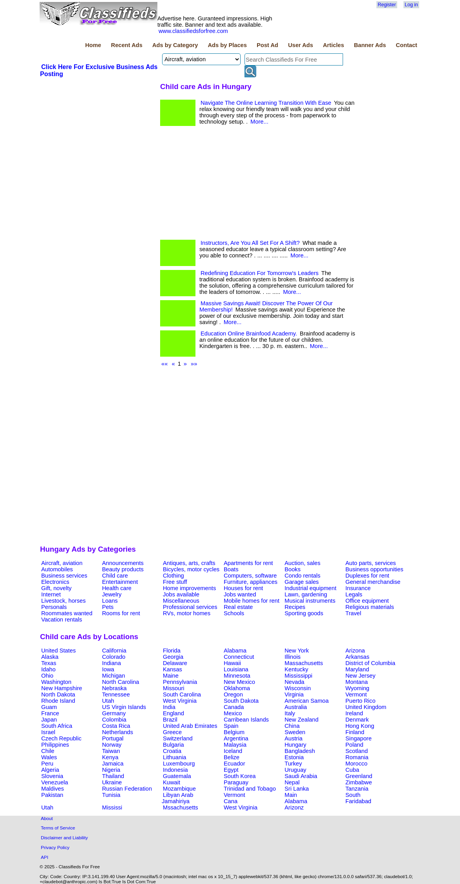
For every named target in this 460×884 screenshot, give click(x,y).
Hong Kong (359, 726)
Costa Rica (116, 726)
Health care (116, 588)
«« (164, 364)
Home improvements (189, 588)
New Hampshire (61, 688)
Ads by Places (227, 45)
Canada (234, 707)
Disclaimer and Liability (64, 837)
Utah (108, 701)
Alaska (49, 657)
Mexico (233, 713)
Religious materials (369, 607)
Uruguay (295, 770)
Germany (114, 713)
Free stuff (175, 582)
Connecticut (239, 657)
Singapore (358, 738)
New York (297, 650)
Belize (231, 757)
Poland (354, 745)
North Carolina (120, 682)
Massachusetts (304, 663)
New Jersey (360, 676)
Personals (54, 607)
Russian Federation (127, 789)
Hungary (295, 745)
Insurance (358, 588)
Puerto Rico (360, 701)
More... (259, 121)
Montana (356, 682)
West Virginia (180, 701)
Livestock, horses (63, 601)
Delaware (175, 663)
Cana (230, 801)
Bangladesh (300, 751)
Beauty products (123, 569)
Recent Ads (126, 45)
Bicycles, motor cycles (191, 569)
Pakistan (52, 795)
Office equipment (367, 601)
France (50, 713)
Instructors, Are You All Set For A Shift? (250, 243)
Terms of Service (58, 827)
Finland (354, 732)
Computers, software (250, 575)
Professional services (190, 607)
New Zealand (301, 719)
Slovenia (52, 776)
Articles (333, 45)
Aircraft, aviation (61, 563)
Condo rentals (302, 575)
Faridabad (358, 801)
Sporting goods (304, 613)
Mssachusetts (180, 807)
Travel (353, 613)
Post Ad (267, 45)
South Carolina (182, 694)
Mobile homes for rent (251, 601)
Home (93, 45)
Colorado (113, 657)
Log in (411, 4)
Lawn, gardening (306, 594)
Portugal (113, 738)
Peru (47, 763)
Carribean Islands (246, 719)
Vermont (356, 694)
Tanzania (357, 789)
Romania (357, 757)
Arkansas (357, 657)
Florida (172, 650)
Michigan (113, 676)
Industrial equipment (310, 588)
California (114, 650)
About (47, 818)
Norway (112, 745)
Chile (47, 751)
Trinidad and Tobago (250, 789)
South (352, 795)
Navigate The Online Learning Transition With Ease (266, 103)
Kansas (172, 669)
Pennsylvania (180, 682)
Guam (49, 707)
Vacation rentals (61, 619)
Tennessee (116, 694)
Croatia (172, 751)
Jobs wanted (240, 594)
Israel (48, 732)
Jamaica (113, 763)
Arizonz (294, 807)
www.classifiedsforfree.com (193, 31)
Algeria (50, 770)
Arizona (355, 650)
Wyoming (357, 688)
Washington (56, 682)
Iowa (108, 669)
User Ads (300, 45)
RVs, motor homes (186, 613)
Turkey (293, 763)
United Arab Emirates (190, 726)
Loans (110, 601)
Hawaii (232, 663)
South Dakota (241, 701)
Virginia (294, 694)
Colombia (114, 719)
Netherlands (117, 732)
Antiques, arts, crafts (189, 563)
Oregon (233, 694)
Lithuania (174, 757)
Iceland (233, 751)
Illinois (293, 657)
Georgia (173, 657)
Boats (231, 569)
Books (293, 569)
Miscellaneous (181, 601)
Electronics (55, 582)
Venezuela (54, 782)
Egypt (231, 770)
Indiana (111, 663)
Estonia (294, 757)
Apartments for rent (248, 563)
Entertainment (120, 582)
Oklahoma (237, 688)
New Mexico (239, 682)
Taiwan (111, 751)
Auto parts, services (370, 563)
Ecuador (234, 763)
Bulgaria (173, 745)
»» (194, 364)
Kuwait (171, 782)
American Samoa (307, 701)
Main (291, 795)
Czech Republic (61, 738)
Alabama (235, 650)
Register (387, 4)
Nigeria (111, 770)
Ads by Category (175, 45)
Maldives (52, 789)
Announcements (123, 563)
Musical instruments (310, 601)
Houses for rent (243, 588)
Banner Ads (370, 45)
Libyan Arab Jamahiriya (177, 798)
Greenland (358, 776)
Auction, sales (302, 563)
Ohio (47, 676)
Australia (296, 707)
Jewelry (112, 594)
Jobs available (181, 594)
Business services (64, 575)
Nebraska (114, 688)
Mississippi (298, 676)
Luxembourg (179, 763)
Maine (171, 676)
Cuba (352, 770)
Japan (49, 719)
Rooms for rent (121, 613)
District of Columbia (370, 663)
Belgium (234, 732)
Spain (231, 726)
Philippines (55, 745)
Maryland (357, 669)
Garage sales (302, 582)
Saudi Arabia (301, 776)
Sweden (295, 732)
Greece (172, 732)
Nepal (292, 782)
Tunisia (111, 795)
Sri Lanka (297, 789)
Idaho (48, 669)
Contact (406, 45)
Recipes (295, 607)
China (292, 726)
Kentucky (296, 669)
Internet (51, 594)
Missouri (173, 688)
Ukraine (112, 782)
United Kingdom (365, 707)
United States (58, 650)
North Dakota (58, 694)
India (169, 707)
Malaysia (235, 745)
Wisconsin (298, 688)
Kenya (110, 757)
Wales (49, 757)
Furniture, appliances (250, 582)
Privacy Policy (55, 847)
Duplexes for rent (367, 575)
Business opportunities (374, 569)
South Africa (56, 726)
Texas (48, 663)
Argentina (236, 738)
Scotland (356, 751)
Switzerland (178, 738)
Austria (294, 738)
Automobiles (57, 569)
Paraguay (236, 782)
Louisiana (236, 669)
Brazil (170, 719)
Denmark (357, 719)
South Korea (240, 776)
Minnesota (237, 676)
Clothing (173, 575)
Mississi (112, 807)
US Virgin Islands (124, 707)
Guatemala (177, 776)
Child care (115, 575)
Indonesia (175, 770)
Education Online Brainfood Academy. (249, 333)
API (44, 857)
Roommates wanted (66, 613)
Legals (353, 594)
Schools (234, 613)
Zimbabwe (358, 782)
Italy (290, 713)
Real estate (238, 607)
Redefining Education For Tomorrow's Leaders (260, 273)
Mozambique (179, 789)
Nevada (295, 682)
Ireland (354, 713)
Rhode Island (58, 701)
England (173, 713)
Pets (107, 607)
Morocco (356, 763)
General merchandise (372, 582)
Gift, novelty (56, 588)
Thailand (113, 776)
